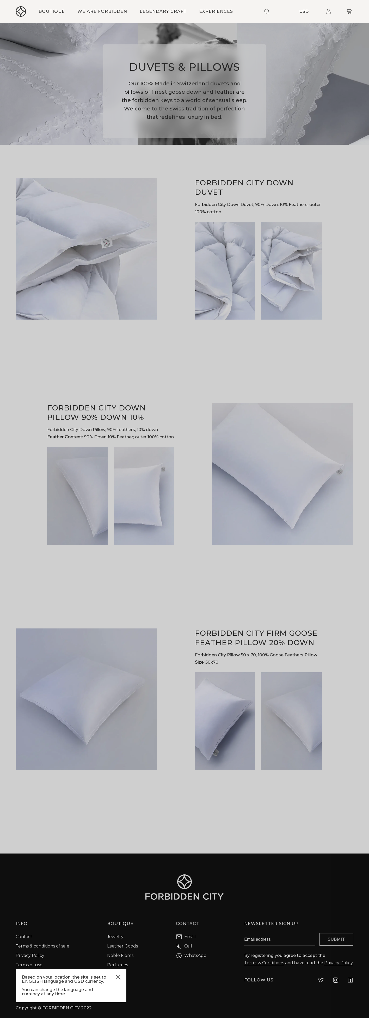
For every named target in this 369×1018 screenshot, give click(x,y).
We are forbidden (102, 11)
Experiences (216, 11)
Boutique (52, 11)
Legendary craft (163, 11)
